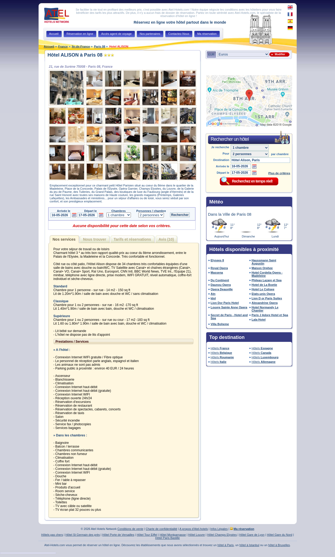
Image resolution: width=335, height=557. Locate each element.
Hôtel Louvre (196, 534)
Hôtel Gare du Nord (279, 534)
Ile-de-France (81, 46)
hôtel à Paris (225, 545)
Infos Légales (219, 528)
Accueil (49, 46)
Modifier (279, 54)
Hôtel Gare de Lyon (251, 534)
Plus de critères (279, 173)
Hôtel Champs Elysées (222, 534)
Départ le (223, 172)
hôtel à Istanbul (249, 545)
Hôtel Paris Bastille (167, 537)
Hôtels (220, 348)
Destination (221, 159)
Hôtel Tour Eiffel (147, 534)
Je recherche (220, 147)
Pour (225, 153)
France (63, 46)
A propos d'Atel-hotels (194, 528)
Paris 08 (99, 46)
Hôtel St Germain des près (82, 534)
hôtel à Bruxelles (279, 545)
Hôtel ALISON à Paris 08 (75, 55)
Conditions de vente (130, 528)
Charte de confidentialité (161, 528)
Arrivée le (222, 166)
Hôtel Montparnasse (173, 534)
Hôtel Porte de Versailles (118, 534)
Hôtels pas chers (52, 534)
